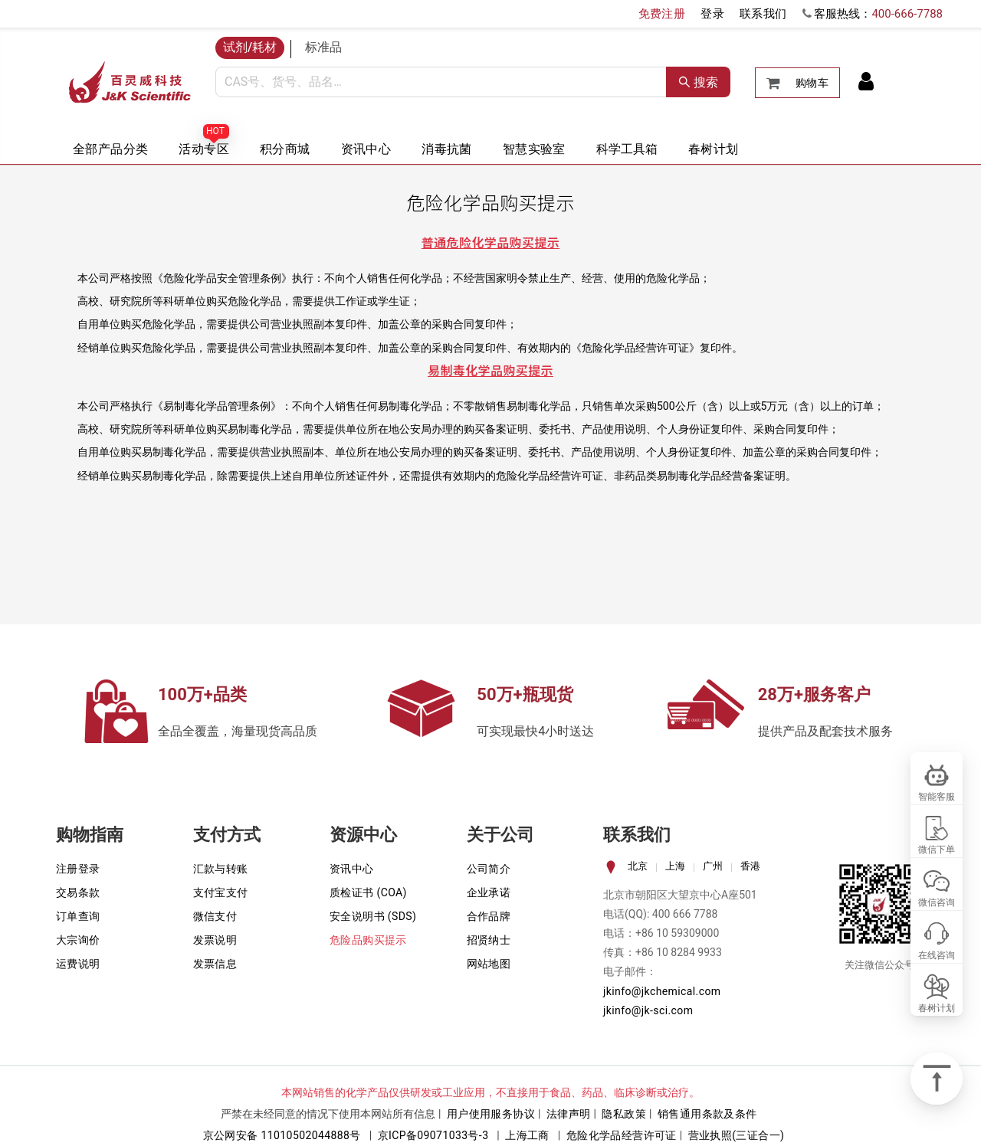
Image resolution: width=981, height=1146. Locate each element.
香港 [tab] (750, 866)
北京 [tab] (638, 866)
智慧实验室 (534, 149)
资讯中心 (366, 149)
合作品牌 (489, 916)
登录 (712, 14)
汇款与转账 (220, 869)
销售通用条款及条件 (707, 1114)
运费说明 (78, 964)
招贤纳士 (489, 940)
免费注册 (662, 14)
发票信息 (215, 964)
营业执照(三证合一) (736, 1135)
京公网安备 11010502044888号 (282, 1135)
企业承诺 (489, 892)
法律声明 (568, 1114)
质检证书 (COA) (368, 892)
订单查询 (78, 916)
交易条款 (78, 892)
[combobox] (441, 82)
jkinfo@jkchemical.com (662, 991)
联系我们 (763, 14)
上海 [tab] (675, 866)
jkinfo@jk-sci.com (648, 1010)
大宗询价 (78, 940)
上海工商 (527, 1135)
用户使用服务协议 (491, 1114)
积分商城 (285, 149)
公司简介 (489, 869)
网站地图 (489, 964)
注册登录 (78, 869)
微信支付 (215, 916)
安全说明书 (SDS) (373, 916)
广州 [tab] (713, 866)
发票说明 (215, 940)
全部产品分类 (110, 149)
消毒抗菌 (447, 149)
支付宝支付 (220, 892)
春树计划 (713, 149)
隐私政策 (624, 1114)
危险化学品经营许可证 (621, 1135)
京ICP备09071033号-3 (433, 1135)
